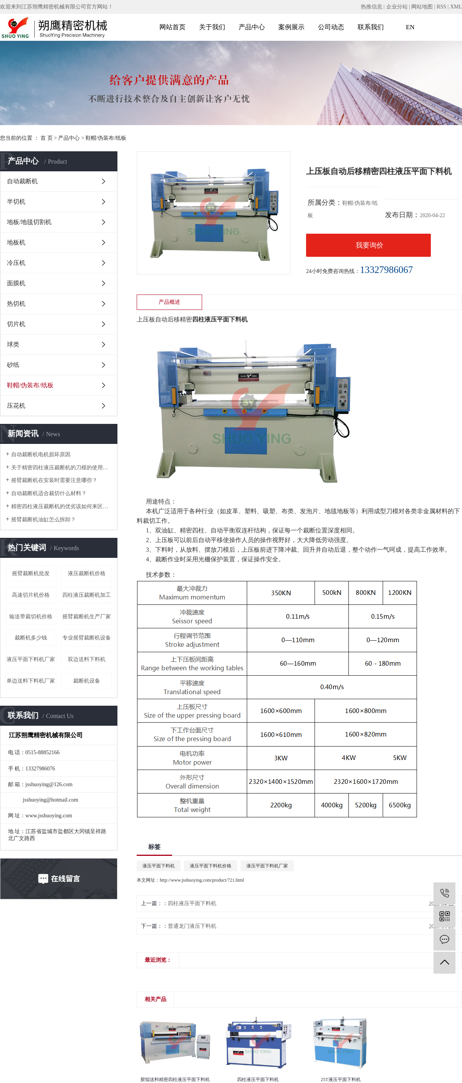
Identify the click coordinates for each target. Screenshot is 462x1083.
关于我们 (212, 27)
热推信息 (371, 7)
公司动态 (331, 27)
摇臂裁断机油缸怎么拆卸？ (43, 519)
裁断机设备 (86, 681)
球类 (13, 344)
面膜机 (16, 283)
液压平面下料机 (158, 866)
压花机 (16, 405)
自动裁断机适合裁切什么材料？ (49, 493)
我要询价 (369, 245)
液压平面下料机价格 (210, 866)
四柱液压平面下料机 (192, 903)
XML (456, 7)
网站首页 (172, 27)
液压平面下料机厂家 (31, 659)
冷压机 (16, 262)
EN (410, 27)
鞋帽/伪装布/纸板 (105, 138)
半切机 (16, 201)
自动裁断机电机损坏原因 (40, 454)
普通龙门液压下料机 (192, 926)
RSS (441, 7)
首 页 (46, 138)
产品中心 (252, 27)
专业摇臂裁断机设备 (86, 638)
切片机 (16, 324)
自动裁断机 (22, 181)
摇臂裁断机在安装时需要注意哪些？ (54, 480)
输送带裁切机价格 (30, 616)
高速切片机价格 (31, 595)
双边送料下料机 (86, 659)
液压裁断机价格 (86, 573)
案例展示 (291, 27)
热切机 (16, 303)
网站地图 (422, 7)
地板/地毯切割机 (29, 222)
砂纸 (13, 365)
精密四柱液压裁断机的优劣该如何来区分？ (61, 506)
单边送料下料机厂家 (31, 681)
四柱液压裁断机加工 (86, 595)
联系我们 (371, 27)
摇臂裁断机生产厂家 (86, 616)
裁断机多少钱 (31, 638)
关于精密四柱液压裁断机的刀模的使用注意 (61, 467)
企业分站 (397, 7)
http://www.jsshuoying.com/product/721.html (202, 880)
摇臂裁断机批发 (31, 573)
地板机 (16, 242)
